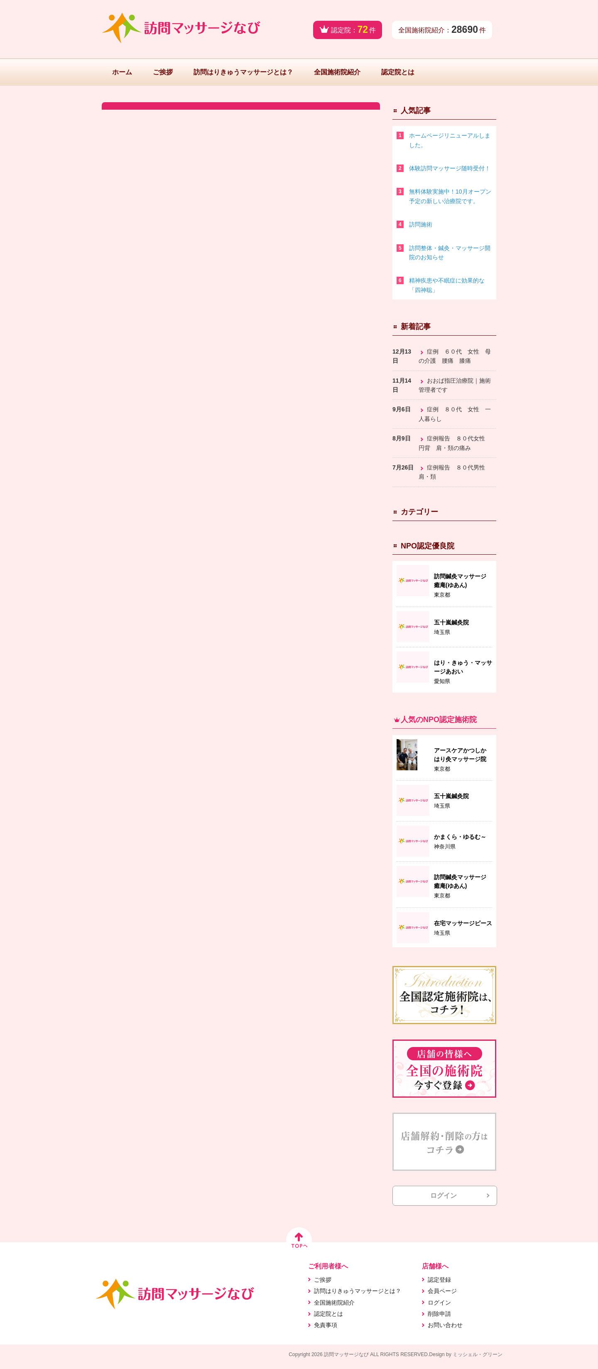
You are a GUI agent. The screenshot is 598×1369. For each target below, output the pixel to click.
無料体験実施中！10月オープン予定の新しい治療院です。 (450, 196)
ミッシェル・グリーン (477, 1354)
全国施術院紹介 (337, 72)
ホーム (122, 72)
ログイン (443, 1195)
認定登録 (439, 1279)
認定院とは (397, 72)
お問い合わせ (445, 1325)
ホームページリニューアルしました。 (449, 140)
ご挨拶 (163, 72)
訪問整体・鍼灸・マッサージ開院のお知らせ (449, 253)
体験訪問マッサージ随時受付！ (449, 168)
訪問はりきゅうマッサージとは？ (243, 72)
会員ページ (442, 1291)
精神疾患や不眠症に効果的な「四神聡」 (447, 285)
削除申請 (439, 1313)
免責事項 (325, 1325)
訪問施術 (420, 224)
